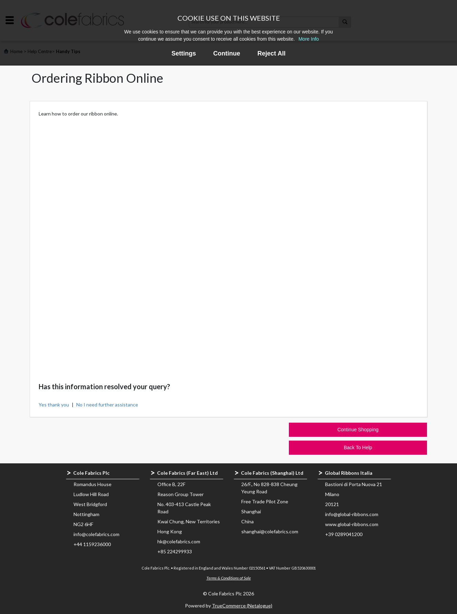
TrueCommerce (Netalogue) (242, 605)
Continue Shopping (357, 429)
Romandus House (92, 484)
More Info (309, 39)
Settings (184, 53)
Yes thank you (54, 404)
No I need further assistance (107, 404)
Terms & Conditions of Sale (228, 578)
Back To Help (358, 447)
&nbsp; (228, 242)
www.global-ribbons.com (351, 524)
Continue (226, 53)
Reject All (271, 53)
